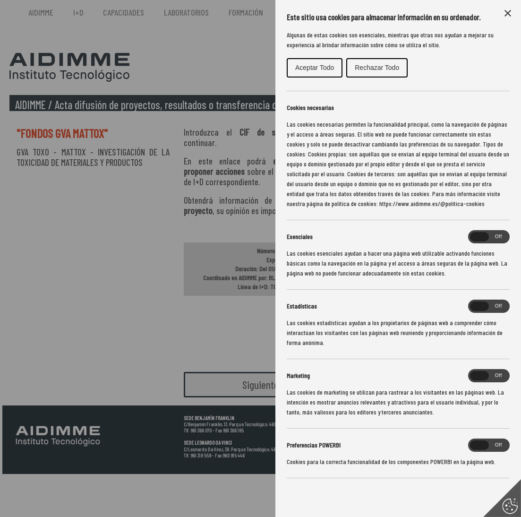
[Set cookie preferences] (502, 498)
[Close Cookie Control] (507, 13)
